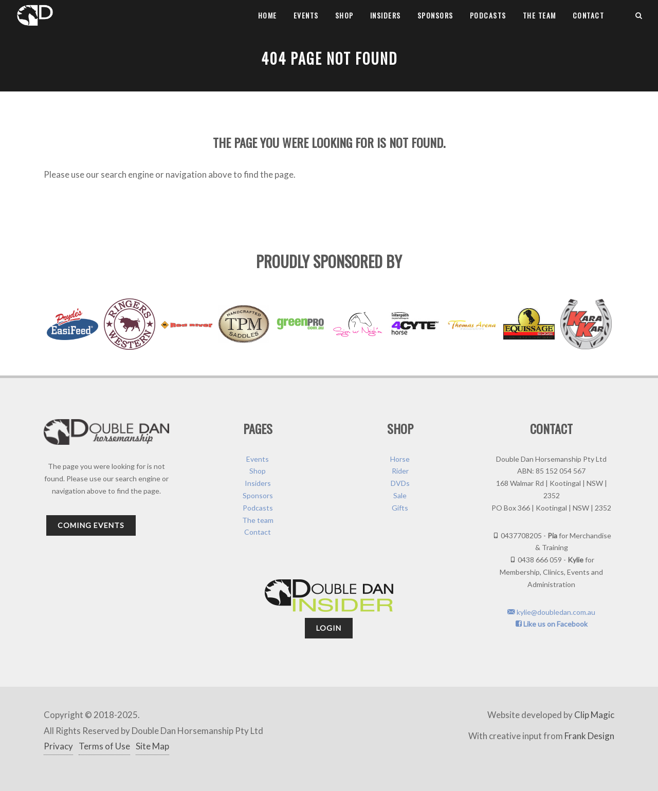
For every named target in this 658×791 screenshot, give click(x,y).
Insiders (385, 15)
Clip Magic (594, 714)
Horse (400, 459)
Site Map (152, 746)
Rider (400, 470)
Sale (400, 495)
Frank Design (589, 735)
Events (306, 15)
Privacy (58, 746)
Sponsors (435, 15)
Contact (589, 15)
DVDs (400, 483)
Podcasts (488, 15)
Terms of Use (104, 746)
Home (267, 15)
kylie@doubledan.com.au (551, 612)
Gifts (400, 507)
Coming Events (91, 525)
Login (328, 628)
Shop (344, 15)
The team (539, 15)
